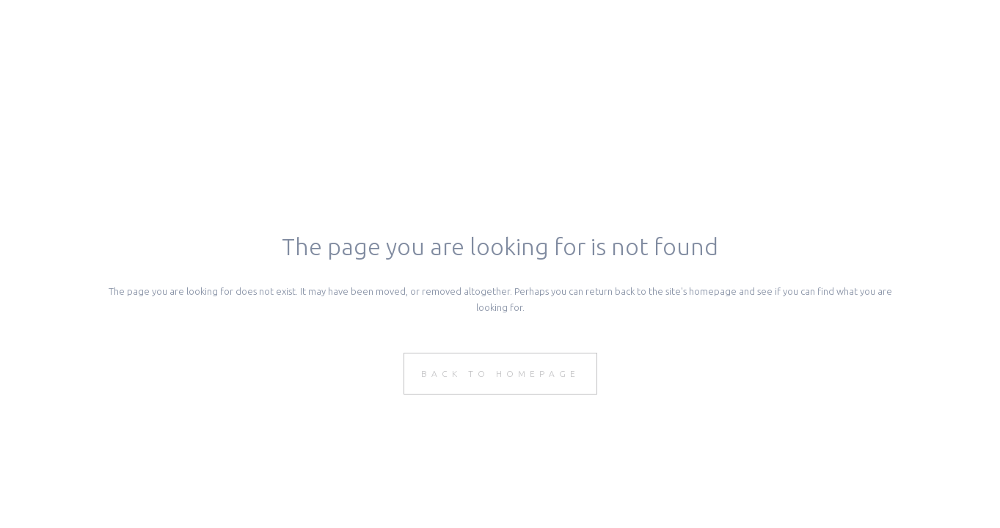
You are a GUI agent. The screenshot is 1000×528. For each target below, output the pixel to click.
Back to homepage (500, 373)
